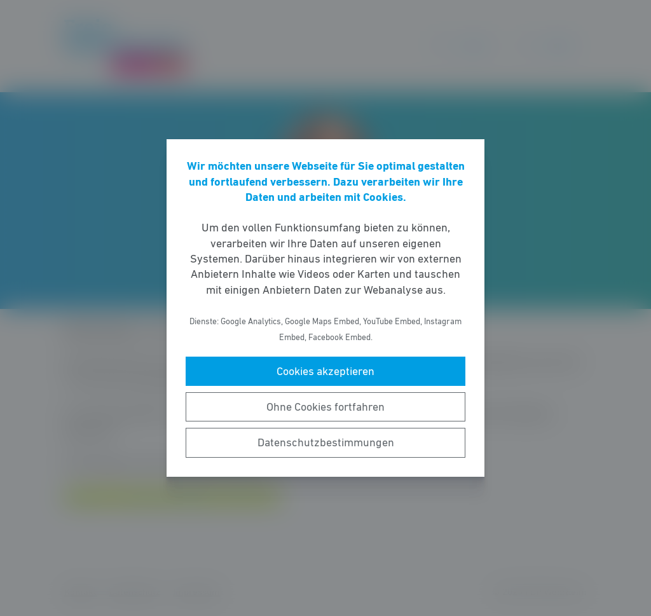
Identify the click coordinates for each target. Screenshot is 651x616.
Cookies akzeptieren (325, 371)
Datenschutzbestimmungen (325, 442)
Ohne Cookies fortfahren (325, 407)
